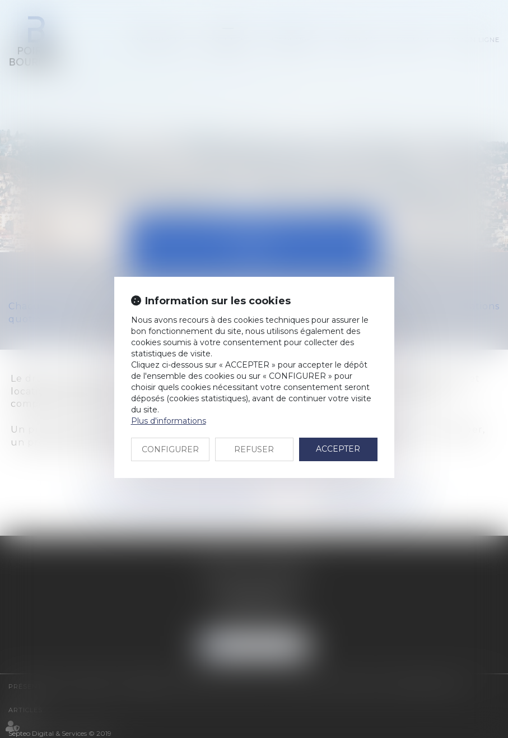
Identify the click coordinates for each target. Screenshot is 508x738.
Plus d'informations (168, 421)
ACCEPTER (338, 449)
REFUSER (254, 449)
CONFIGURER (170, 449)
